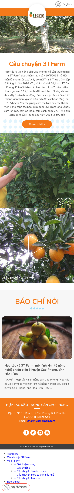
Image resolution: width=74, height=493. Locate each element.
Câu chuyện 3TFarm (37, 64)
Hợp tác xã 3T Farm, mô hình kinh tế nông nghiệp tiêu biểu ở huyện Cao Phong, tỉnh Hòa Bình (35, 369)
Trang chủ (12, 454)
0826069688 (18, 487)
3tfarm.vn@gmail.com (41, 421)
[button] (60, 201)
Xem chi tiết (37, 124)
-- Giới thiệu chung (24, 464)
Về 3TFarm (13, 461)
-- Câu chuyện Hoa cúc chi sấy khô (34, 474)
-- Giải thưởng (22, 467)
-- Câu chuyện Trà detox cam (31, 471)
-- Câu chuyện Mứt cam (27, 478)
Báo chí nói (13, 481)
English (67, 4)
